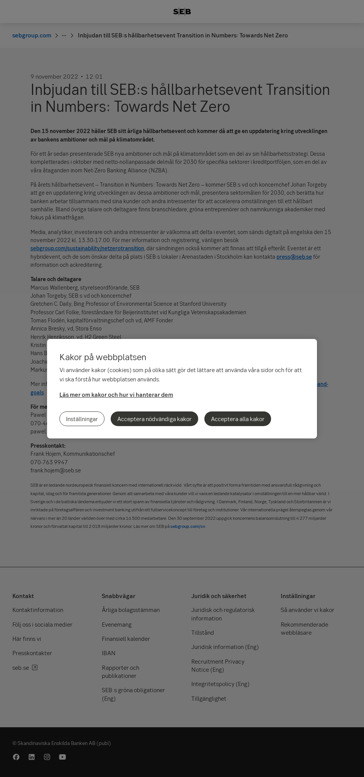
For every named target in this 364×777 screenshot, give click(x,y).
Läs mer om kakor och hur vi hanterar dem (116, 394)
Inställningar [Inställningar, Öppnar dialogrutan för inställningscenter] (82, 419)
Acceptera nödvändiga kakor (154, 419)
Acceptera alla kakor (238, 419)
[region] (182, 388)
